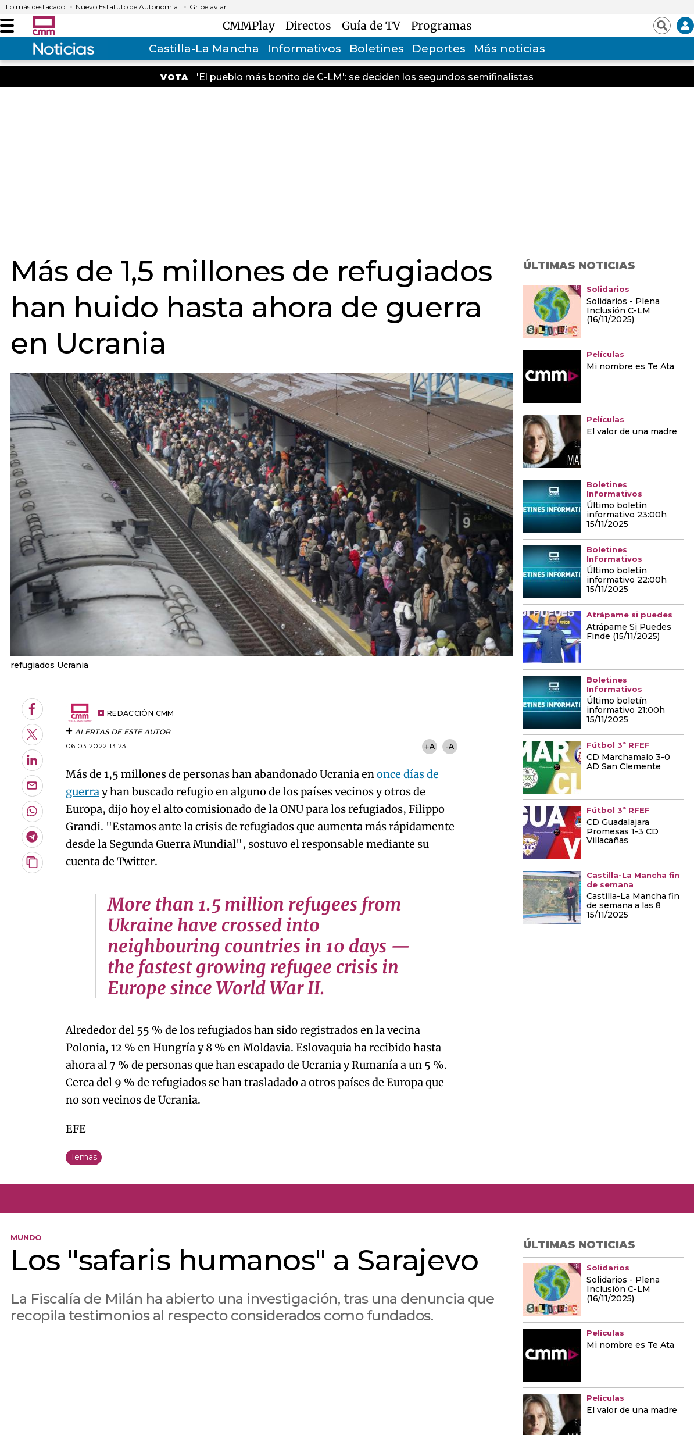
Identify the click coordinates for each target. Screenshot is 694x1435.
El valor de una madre (631, 432)
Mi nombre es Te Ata (630, 367)
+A (429, 746)
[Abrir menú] (7, 25)
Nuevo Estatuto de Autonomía (127, 7)
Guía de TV (374, 26)
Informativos (304, 48)
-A (450, 746)
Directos (311, 26)
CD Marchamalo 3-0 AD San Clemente (628, 762)
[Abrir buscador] (662, 25)
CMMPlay (252, 26)
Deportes (439, 48)
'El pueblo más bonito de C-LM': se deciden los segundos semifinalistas (365, 77)
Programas (441, 26)
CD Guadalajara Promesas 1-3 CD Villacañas (622, 832)
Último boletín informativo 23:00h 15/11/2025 (626, 515)
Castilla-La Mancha (204, 48)
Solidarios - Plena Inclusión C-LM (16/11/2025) (623, 311)
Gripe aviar (208, 7)
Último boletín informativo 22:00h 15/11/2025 (626, 580)
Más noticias (509, 48)
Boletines (376, 48)
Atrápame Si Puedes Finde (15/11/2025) (628, 632)
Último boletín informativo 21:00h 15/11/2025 (625, 710)
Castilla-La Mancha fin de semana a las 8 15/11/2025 (632, 906)
